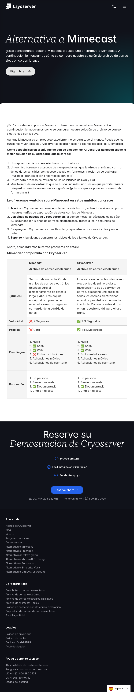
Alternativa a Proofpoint (20, 550)
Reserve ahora (67, 490)
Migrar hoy (20, 71)
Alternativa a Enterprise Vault (23, 567)
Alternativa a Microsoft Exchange (25, 559)
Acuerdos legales (16, 646)
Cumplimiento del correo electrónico (26, 590)
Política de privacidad (18, 633)
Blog (8, 529)
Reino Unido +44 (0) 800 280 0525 (85, 498)
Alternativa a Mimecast (19, 546)
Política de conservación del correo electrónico (33, 607)
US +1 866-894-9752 (18, 677)
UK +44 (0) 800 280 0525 (21, 673)
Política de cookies (17, 638)
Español (116, 689)
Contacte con (14, 542)
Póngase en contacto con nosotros (26, 669)
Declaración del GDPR (18, 642)
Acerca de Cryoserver (18, 525)
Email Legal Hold (15, 615)
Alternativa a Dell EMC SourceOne (25, 571)
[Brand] (21, 6)
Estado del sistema (17, 681)
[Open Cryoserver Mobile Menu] (124, 6)
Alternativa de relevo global (22, 554)
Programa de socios (17, 538)
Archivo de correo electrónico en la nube (29, 598)
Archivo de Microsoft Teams (22, 602)
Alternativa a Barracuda (20, 563)
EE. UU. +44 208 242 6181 (43, 498)
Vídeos (10, 534)
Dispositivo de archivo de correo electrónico (31, 611)
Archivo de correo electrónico (23, 594)
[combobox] (119, 688)
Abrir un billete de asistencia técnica (27, 665)
